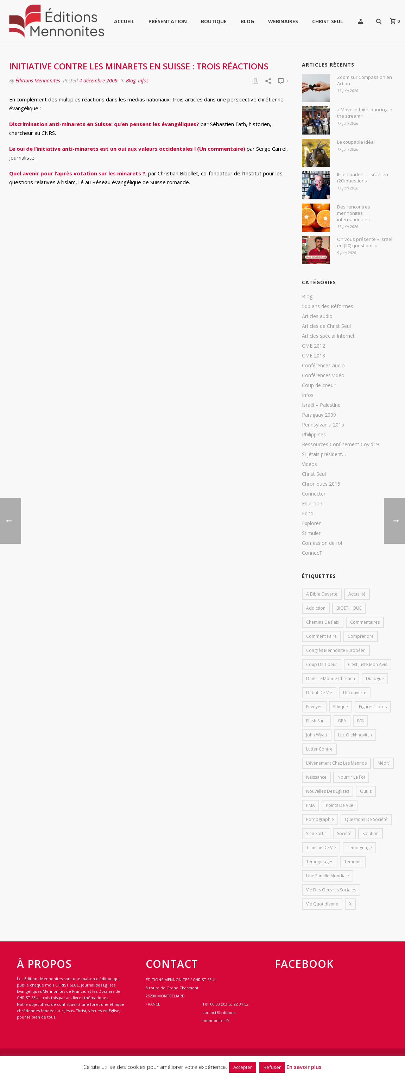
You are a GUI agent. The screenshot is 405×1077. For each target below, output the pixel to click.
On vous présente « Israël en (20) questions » (364, 242)
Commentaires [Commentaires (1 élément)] (365, 622)
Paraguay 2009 (319, 415)
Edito (308, 513)
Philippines (314, 434)
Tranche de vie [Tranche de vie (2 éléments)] (321, 848)
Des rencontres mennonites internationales (353, 213)
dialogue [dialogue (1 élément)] (375, 678)
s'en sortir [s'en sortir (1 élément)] (316, 833)
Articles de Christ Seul (326, 326)
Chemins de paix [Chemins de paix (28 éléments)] (322, 622)
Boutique (214, 21)
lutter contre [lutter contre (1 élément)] (319, 749)
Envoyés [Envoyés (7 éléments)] (314, 707)
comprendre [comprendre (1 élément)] (361, 636)
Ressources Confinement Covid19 (340, 444)
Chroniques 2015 (321, 484)
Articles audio (317, 316)
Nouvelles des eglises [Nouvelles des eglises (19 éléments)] (327, 791)
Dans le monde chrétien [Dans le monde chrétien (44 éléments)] (330, 678)
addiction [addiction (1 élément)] (315, 608)
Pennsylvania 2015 (323, 425)
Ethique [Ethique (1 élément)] (340, 707)
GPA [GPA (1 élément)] (342, 721)
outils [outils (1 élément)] (366, 791)
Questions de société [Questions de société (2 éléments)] (366, 819)
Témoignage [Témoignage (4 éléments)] (359, 848)
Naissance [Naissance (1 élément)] (316, 777)
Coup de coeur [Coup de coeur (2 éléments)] (321, 664)
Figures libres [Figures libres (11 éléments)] (373, 707)
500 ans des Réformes (327, 306)
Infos (143, 80)
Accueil (124, 21)
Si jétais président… (324, 454)
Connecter (313, 494)
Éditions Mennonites (37, 80)
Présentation (167, 21)
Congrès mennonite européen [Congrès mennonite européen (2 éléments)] (336, 650)
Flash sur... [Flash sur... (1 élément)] (316, 721)
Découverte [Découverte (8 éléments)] (354, 693)
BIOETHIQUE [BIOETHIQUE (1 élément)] (348, 608)
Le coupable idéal (356, 142)
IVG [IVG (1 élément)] (360, 721)
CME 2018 (313, 356)
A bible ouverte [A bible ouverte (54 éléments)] (321, 594)
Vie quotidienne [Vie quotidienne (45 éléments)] (322, 904)
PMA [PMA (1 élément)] (310, 805)
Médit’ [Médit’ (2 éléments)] (384, 763)
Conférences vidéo (323, 375)
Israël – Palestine (321, 405)
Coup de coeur (318, 385)
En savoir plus (304, 1066)
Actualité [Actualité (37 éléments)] (357, 594)
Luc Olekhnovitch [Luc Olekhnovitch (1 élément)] (355, 735)
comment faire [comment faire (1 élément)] (321, 636)
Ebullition (312, 503)
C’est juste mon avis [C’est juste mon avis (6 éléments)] (367, 664)
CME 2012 (313, 346)
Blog (247, 21)
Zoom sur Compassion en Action (364, 80)
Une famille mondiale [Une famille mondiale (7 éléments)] (327, 876)
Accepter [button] (242, 1067)
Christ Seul (327, 21)
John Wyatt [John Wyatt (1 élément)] (316, 735)
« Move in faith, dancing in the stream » (364, 112)
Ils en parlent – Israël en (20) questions (362, 177)
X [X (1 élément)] (350, 904)
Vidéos (309, 464)
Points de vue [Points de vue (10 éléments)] (339, 805)
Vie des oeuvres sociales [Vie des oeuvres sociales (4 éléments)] (331, 890)
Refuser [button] (272, 1067)
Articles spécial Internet (328, 336)
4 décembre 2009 (98, 80)
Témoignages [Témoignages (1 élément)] (319, 862)
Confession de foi (322, 543)
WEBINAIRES (283, 21)
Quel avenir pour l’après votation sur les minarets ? (77, 173)
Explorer (311, 523)
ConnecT (312, 553)
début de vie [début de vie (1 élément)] (319, 693)
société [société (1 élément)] (344, 833)
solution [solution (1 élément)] (370, 833)
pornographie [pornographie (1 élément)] (320, 819)
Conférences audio (323, 365)
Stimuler (311, 533)
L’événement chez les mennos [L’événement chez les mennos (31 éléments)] (336, 763)
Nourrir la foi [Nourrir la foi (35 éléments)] (351, 777)
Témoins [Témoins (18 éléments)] (352, 862)
